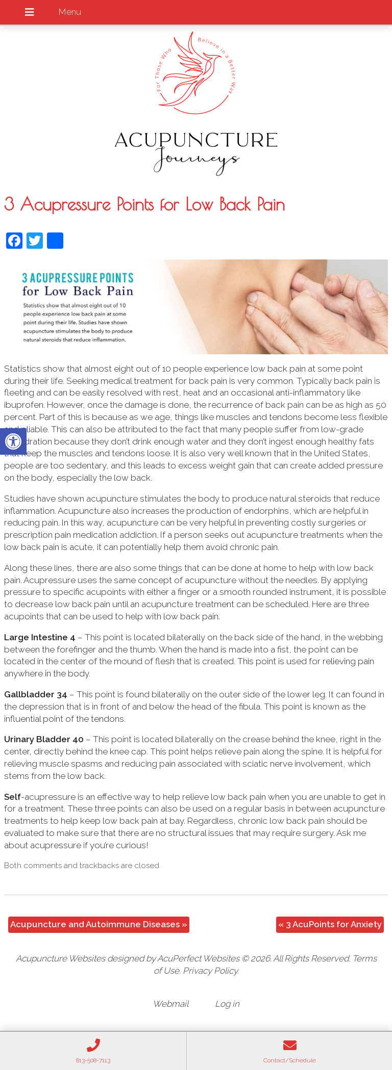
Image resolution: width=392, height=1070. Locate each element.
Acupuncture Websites (60, 958)
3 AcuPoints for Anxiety (330, 924)
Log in (227, 1004)
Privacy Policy (210, 970)
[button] (13, 441)
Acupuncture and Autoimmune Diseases (98, 924)
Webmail (170, 1004)
